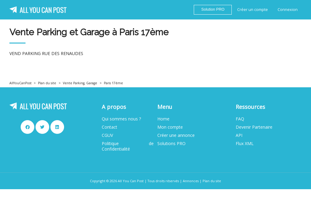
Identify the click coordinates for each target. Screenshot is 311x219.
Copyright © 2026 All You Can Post (117, 181)
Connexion (288, 9)
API (239, 135)
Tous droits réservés (163, 181)
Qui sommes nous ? (121, 119)
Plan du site (47, 83)
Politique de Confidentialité (128, 146)
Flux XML (245, 143)
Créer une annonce (176, 135)
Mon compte (170, 127)
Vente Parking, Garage (80, 83)
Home (163, 119)
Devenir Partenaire (254, 127)
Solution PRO (212, 9)
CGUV (107, 135)
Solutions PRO (171, 143)
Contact (109, 127)
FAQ (240, 119)
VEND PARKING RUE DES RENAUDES (46, 53)
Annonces (191, 181)
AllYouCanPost (20, 83)
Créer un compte (252, 9)
